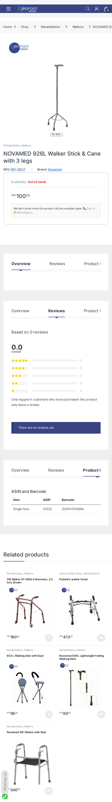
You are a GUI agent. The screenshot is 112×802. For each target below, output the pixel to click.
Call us (91, 208)
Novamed (55, 169)
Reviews (57, 264)
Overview (20, 264)
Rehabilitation (50, 27)
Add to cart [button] (49, 638)
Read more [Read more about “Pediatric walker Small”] (101, 638)
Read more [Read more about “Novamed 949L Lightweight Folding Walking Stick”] (101, 714)
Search (87, 8)
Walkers (78, 27)
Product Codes (98, 264)
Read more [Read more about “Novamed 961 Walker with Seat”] (49, 791)
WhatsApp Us (24, 212)
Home (7, 27)
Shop (24, 27)
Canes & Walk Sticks (70, 573)
